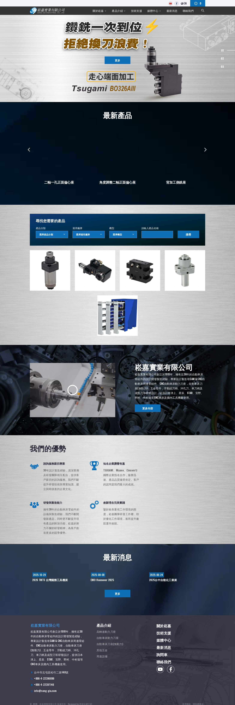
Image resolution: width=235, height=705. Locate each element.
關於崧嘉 (98, 11)
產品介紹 (117, 11)
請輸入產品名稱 (150, 228)
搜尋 (188, 234)
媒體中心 (152, 11)
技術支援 (136, 11)
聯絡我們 (188, 11)
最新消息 (172, 11)
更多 (117, 60)
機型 (111, 228)
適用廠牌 (77, 228)
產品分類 (41, 228)
